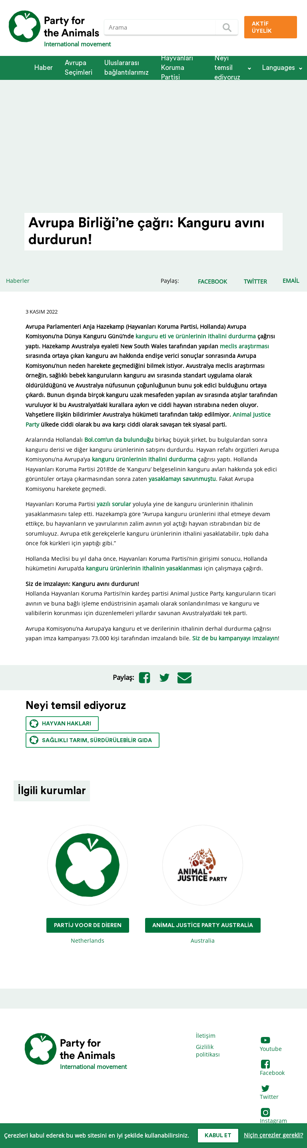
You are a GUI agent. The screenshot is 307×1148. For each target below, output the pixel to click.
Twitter (269, 1093)
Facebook (272, 1068)
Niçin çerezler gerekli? (273, 1135)
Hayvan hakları (60, 723)
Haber (43, 67)
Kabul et (218, 1135)
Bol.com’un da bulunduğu (119, 439)
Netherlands (87, 885)
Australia (203, 885)
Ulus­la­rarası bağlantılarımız (126, 68)
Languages (278, 67)
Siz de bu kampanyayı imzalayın (235, 638)
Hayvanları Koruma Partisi (177, 68)
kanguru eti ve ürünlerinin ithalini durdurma (196, 336)
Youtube (271, 1045)
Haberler (18, 280)
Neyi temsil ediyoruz (227, 68)
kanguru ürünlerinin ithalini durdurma (144, 459)
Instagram (273, 1117)
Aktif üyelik (262, 27)
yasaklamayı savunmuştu (182, 479)
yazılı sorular (114, 504)
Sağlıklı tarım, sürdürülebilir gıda (91, 740)
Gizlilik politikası (208, 1051)
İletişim (205, 1035)
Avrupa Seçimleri (78, 68)
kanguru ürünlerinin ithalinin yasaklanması (144, 568)
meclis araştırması (244, 346)
